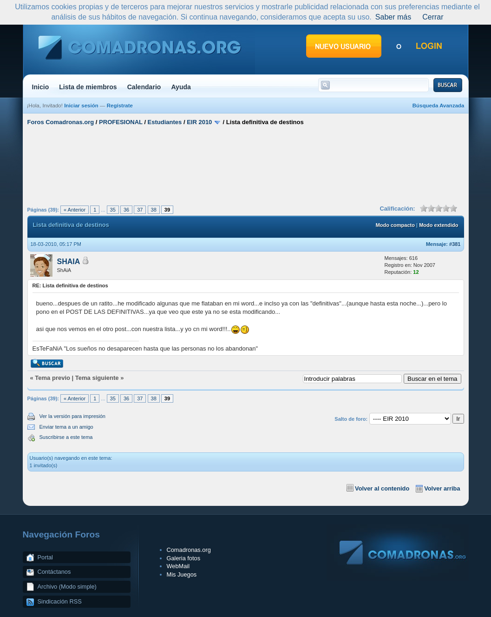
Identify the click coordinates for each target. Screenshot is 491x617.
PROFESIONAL (121, 122)
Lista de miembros (88, 87)
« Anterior (74, 209)
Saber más (393, 17)
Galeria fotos (184, 558)
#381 (454, 244)
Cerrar (432, 17)
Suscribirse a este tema (66, 437)
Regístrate (120, 105)
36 (126, 209)
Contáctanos (54, 571)
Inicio (40, 87)
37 (140, 209)
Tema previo (52, 377)
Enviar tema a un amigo (66, 427)
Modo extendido (438, 225)
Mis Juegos (182, 574)
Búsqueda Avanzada (438, 105)
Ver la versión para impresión (72, 416)
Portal (45, 557)
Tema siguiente (97, 377)
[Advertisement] (246, 164)
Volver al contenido (382, 488)
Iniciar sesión (81, 105)
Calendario (144, 87)
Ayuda (181, 87)
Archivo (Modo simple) (67, 586)
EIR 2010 (199, 122)
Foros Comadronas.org (60, 122)
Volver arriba (442, 488)
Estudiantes (165, 122)
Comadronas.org (189, 549)
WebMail (178, 566)
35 (113, 209)
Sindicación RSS (60, 601)
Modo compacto (395, 225)
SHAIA (68, 261)
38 (154, 209)
